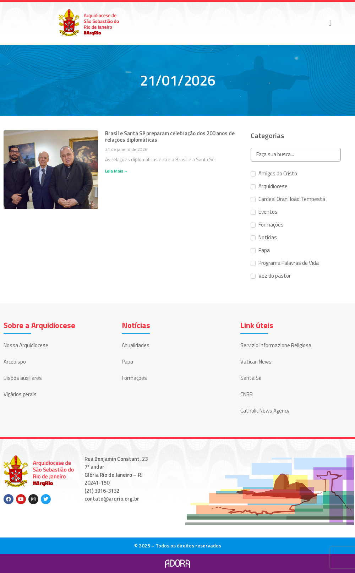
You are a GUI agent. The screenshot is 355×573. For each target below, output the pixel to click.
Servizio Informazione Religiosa (275, 345)
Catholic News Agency (264, 410)
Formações (134, 378)
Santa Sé (251, 378)
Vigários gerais (20, 394)
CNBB (246, 394)
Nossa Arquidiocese (26, 345)
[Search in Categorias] (296, 155)
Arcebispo (15, 362)
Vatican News (256, 362)
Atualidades (135, 345)
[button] (330, 22)
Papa (127, 362)
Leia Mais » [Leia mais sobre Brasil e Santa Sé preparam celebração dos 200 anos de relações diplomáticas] (116, 171)
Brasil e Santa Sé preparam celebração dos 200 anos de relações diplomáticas (170, 136)
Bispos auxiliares (23, 378)
